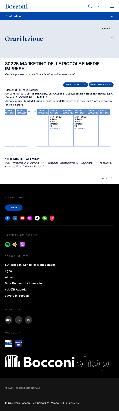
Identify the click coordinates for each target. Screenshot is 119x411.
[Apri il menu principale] (112, 6)
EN (98, 6)
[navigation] (59, 16)
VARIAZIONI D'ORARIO (101, 85)
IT (105, 6)
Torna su (106, 178)
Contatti (108, 28)
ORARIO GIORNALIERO (75, 85)
